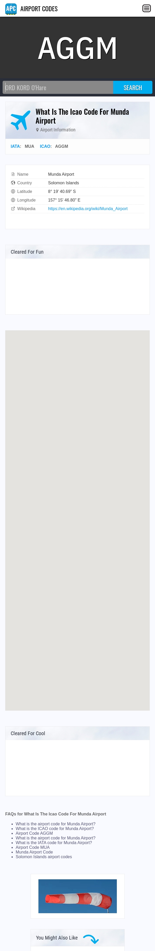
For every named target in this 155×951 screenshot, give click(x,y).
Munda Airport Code (34, 852)
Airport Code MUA (33, 847)
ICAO (45, 146)
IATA (15, 146)
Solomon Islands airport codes (44, 857)
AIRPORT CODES (31, 8)
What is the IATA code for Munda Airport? (54, 842)
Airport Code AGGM (34, 833)
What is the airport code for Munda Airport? (55, 824)
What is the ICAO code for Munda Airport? (55, 828)
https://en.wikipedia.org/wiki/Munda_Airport (88, 208)
